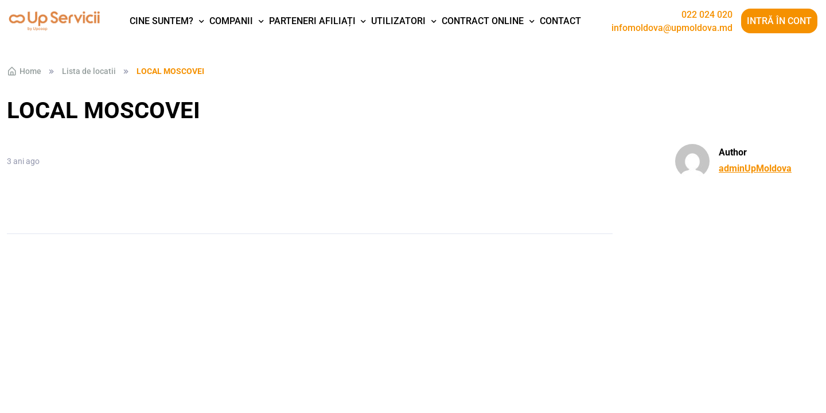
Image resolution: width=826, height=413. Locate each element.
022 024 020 (707, 15)
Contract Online (483, 20)
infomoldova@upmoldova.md (672, 28)
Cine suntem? (161, 20)
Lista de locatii (89, 71)
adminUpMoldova (755, 168)
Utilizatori (398, 20)
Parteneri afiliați (312, 20)
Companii (231, 20)
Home (24, 71)
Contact (560, 20)
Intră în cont (779, 20)
